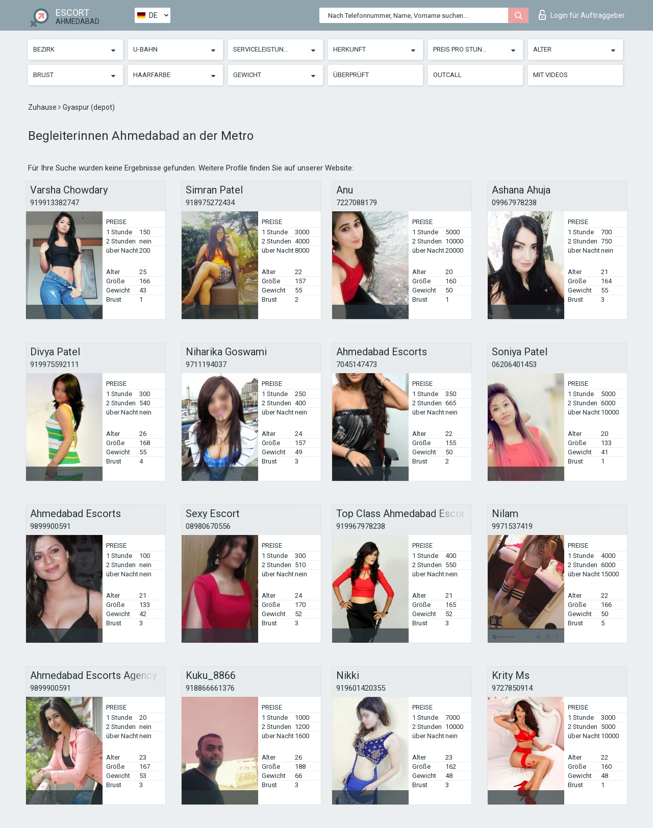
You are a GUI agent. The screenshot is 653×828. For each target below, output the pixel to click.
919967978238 (360, 526)
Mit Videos (550, 75)
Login (582, 14)
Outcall (447, 75)
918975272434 (210, 202)
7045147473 (356, 364)
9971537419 (512, 526)
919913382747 (54, 202)
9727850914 (512, 688)
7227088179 (356, 202)
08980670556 (208, 526)
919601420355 (360, 688)
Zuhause (43, 107)
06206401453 (514, 364)
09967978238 (514, 202)
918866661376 (210, 688)
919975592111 (54, 364)
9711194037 (206, 364)
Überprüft (351, 75)
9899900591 (50, 526)
